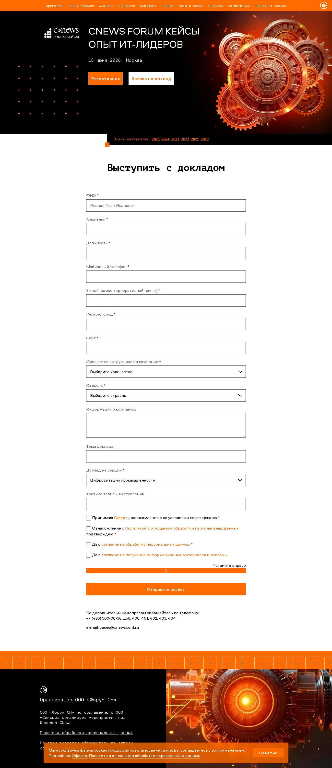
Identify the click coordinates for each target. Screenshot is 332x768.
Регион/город (101, 314)
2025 (156, 139)
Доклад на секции (105, 470)
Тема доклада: (100, 446)
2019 (205, 139)
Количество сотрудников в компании (123, 361)
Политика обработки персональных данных (86, 733)
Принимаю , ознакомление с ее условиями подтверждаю (156, 517)
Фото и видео (191, 6)
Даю (142, 544)
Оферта (79, 755)
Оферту (121, 517)
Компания (97, 219)
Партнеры (148, 6)
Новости (167, 6)
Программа (55, 6)
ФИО (92, 195)
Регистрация (239, 6)
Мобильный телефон (107, 266)
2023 (175, 139)
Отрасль (96, 385)
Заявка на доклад (270, 6)
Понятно (268, 753)
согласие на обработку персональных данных (146, 544)
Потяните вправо (229, 565)
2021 (195, 139)
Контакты (215, 6)
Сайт (92, 338)
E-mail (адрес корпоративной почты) (123, 290)
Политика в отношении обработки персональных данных (144, 755)
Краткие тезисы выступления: (115, 493)
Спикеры (106, 6)
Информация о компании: (111, 409)
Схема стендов (81, 6)
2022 (185, 139)
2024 (165, 139)
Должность (98, 243)
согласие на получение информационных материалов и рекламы (164, 554)
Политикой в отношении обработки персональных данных (181, 528)
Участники (126, 6)
